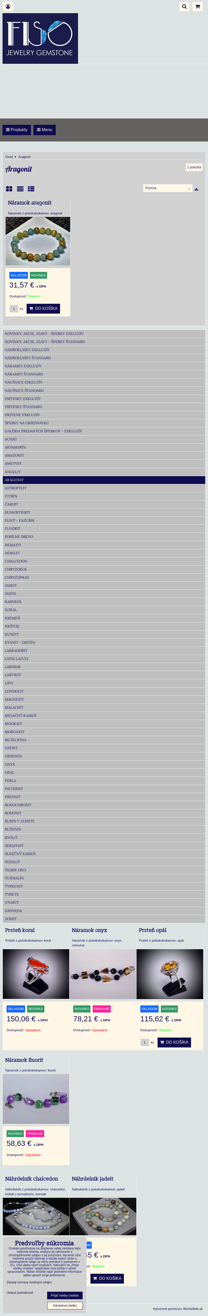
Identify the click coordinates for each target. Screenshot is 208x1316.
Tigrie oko (15, 870)
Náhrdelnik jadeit (93, 1179)
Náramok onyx (89, 930)
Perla (10, 780)
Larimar (13, 666)
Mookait (13, 723)
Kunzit (12, 634)
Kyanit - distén (20, 642)
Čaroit (11, 504)
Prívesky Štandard (23, 406)
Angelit (13, 472)
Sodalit (12, 862)
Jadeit (11, 585)
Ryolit (11, 837)
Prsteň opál (152, 930)
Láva (9, 683)
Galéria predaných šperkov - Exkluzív (43, 431)
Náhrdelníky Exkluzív (27, 350)
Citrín (11, 496)
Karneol (13, 601)
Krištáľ (12, 626)
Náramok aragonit (30, 203)
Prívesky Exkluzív (23, 398)
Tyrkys (11, 894)
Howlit (12, 553)
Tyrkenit (14, 886)
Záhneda (13, 910)
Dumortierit (17, 512)
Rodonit (13, 813)
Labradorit (16, 650)
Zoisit (11, 919)
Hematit (13, 545)
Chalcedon (16, 561)
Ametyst (13, 463)
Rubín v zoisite (20, 821)
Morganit (15, 732)
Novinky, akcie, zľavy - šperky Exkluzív (44, 333)
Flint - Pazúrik (20, 520)
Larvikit (13, 675)
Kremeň (12, 618)
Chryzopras (17, 577)
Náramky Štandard (24, 374)
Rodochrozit (18, 805)
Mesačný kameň (20, 715)
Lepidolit (14, 691)
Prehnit (13, 797)
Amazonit (14, 455)
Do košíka (43, 308)
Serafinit (14, 845)
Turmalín (14, 878)
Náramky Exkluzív (23, 366)
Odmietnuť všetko (65, 1305)
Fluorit (12, 528)
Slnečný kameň (20, 854)
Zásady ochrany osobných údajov (29, 1282)
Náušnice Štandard (24, 390)
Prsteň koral (20, 930)
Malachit (14, 707)
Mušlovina (15, 740)
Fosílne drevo (19, 536)
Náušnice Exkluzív (23, 382)
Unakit (12, 902)
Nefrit (11, 748)
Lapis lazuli (16, 658)
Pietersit (14, 788)
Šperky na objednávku (27, 423)
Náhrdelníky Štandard (28, 358)
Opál (9, 772)
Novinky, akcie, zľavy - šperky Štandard (45, 341)
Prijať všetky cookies (65, 1295)
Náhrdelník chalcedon (31, 1179)
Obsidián (13, 756)
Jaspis (10, 593)
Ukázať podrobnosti (20, 1292)
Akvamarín (15, 447)
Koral (11, 610)
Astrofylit (15, 488)
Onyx (10, 764)
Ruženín (13, 829)
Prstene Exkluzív (22, 415)
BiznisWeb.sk (193, 1309)
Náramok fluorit (24, 1060)
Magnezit (14, 699)
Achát (11, 439)
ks (16, 309)
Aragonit (14, 480)
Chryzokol (16, 569)
